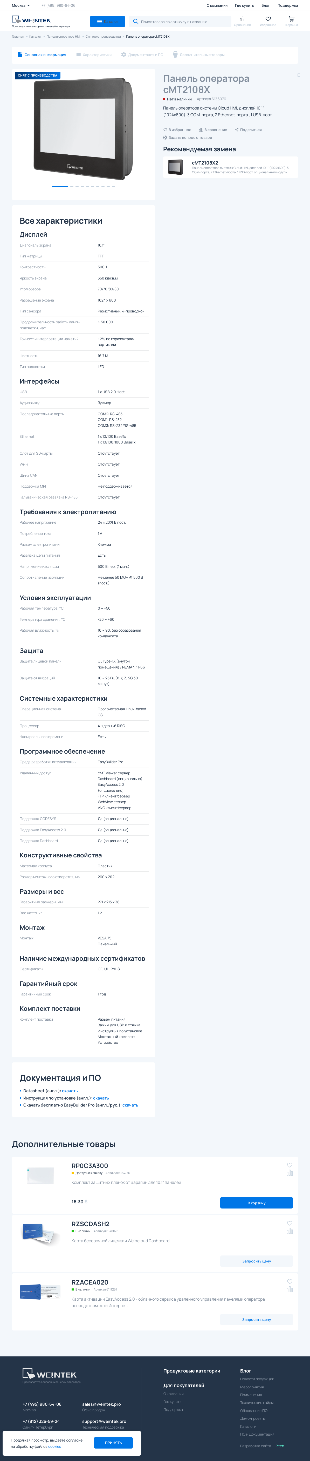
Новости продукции (257, 1378)
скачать (70, 1091)
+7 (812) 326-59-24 (41, 1421)
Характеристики (97, 54)
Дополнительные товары (202, 54)
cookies (54, 1446)
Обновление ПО (253, 1410)
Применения (251, 1394)
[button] (107, 21)
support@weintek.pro (104, 1421)
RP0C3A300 (90, 1165)
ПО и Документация (257, 1434)
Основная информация (45, 54)
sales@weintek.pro (101, 1404)
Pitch (279, 1445)
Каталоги (248, 1426)
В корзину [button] (257, 1202)
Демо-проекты (252, 1418)
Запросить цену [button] (256, 1261)
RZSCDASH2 (90, 1223)
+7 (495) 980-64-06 (58, 5)
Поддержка (288, 5)
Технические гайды (256, 1402)
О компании (217, 5)
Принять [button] (113, 1442)
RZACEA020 (90, 1282)
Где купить (244, 5)
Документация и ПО (145, 54)
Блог (265, 5)
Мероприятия (252, 1386)
